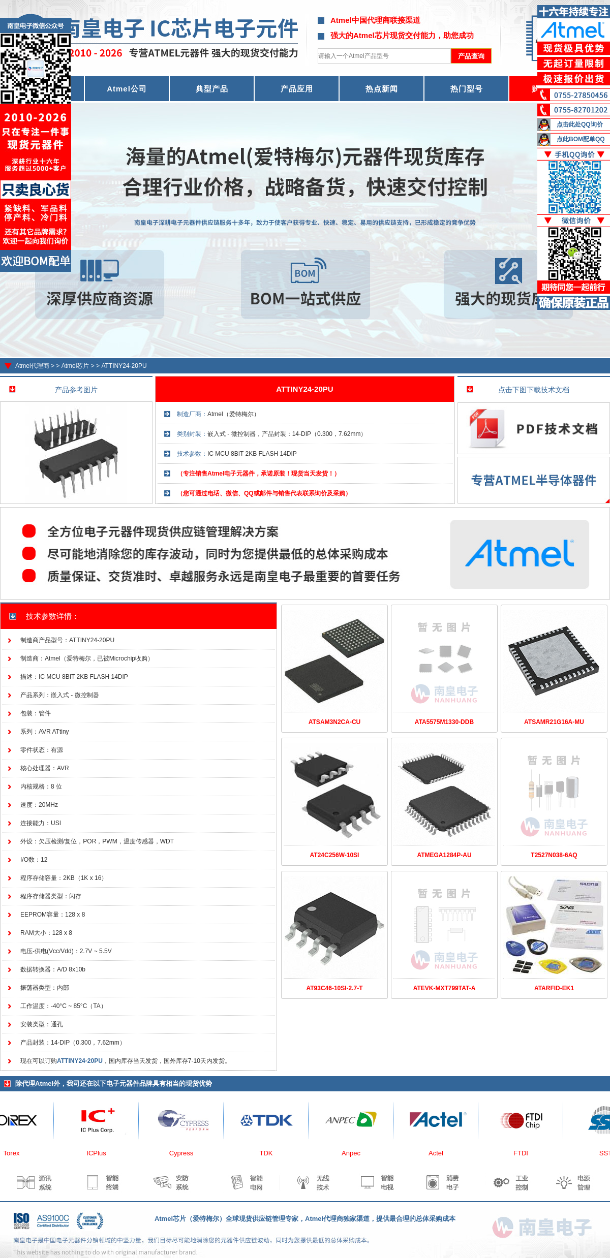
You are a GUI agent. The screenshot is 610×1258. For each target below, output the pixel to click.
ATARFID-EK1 (554, 988)
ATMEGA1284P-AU (444, 855)
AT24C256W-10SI (334, 855)
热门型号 (466, 88)
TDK (269, 1153)
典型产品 (212, 88)
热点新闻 (381, 88)
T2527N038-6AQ (554, 855)
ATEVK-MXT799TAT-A (444, 988)
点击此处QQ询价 (580, 124)
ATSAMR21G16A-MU (554, 722)
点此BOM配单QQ (581, 139)
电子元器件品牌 (129, 1083)
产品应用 (297, 88)
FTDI (523, 1153)
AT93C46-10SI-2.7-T (334, 988)
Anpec (354, 1153)
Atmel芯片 (75, 365)
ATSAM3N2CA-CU (334, 722)
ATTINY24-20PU (123, 365)
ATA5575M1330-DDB (444, 722)
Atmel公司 (127, 88)
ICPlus (99, 1153)
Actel (439, 1153)
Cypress (184, 1153)
